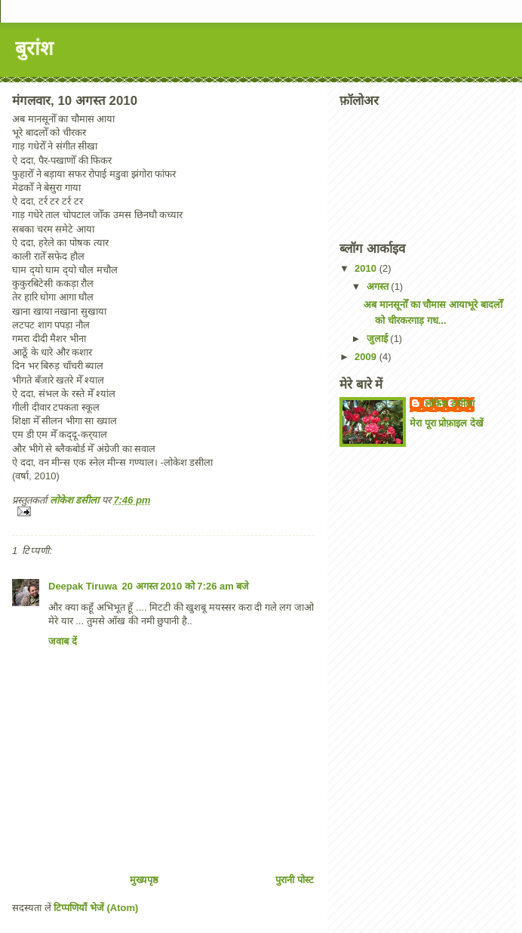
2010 (367, 268)
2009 (367, 356)
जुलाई (379, 338)
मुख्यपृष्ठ (144, 879)
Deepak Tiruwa (83, 586)
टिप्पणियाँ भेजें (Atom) (96, 907)
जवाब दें (62, 641)
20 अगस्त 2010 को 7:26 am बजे (186, 586)
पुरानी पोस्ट (294, 879)
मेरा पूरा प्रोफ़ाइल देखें (447, 423)
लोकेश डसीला (449, 403)
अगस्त (379, 286)
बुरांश (34, 48)
